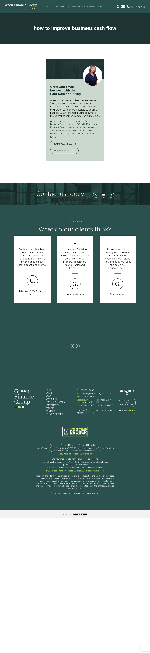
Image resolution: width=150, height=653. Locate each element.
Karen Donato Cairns (73, 130)
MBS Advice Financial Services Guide (62, 471)
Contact (101, 6)
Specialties (65, 6)
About (48, 6)
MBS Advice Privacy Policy (92, 471)
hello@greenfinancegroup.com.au (97, 393)
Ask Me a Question (55, 414)
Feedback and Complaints (81, 454)
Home (48, 390)
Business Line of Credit (72, 124)
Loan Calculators (55, 402)
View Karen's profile (64, 151)
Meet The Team (78, 6)
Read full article (63, 144)
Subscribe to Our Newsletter (126, 402)
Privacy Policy (63, 454)
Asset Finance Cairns (62, 121)
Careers (91, 6)
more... (42, 265)
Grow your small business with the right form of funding (65, 90)
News (55, 6)
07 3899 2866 (87, 390)
